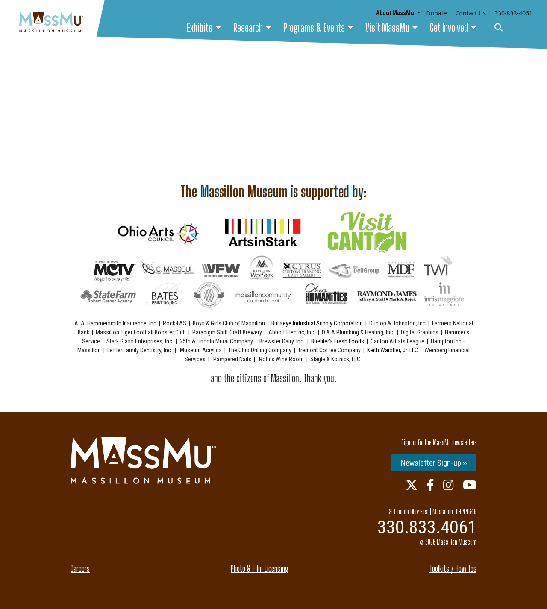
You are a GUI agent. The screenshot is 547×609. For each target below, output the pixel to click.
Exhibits (199, 27)
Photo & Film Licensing (259, 568)
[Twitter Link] (412, 485)
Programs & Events (314, 27)
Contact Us (471, 13)
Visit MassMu (387, 27)
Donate (436, 13)
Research (248, 27)
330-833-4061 (513, 13)
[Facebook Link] (430, 485)
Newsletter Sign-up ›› (434, 463)
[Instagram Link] (448, 485)
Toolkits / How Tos (452, 568)
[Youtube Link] (469, 485)
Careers (80, 568)
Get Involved (449, 27)
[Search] (498, 28)
